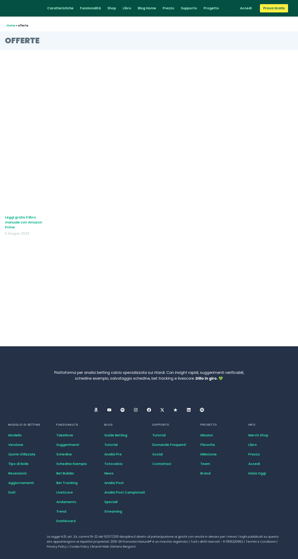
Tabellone (64, 435)
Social (157, 454)
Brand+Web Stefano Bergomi (114, 547)
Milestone (208, 454)
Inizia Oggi (257, 473)
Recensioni (17, 473)
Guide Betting (115, 435)
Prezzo (168, 8)
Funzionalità (90, 8)
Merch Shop (258, 435)
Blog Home (147, 8)
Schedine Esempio (71, 463)
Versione (15, 444)
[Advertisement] (149, 116)
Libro (127, 8)
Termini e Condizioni (261, 542)
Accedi (254, 463)
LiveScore (64, 492)
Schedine (64, 454)
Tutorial (111, 444)
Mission (206, 435)
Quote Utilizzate (21, 454)
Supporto (189, 8)
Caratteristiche (60, 8)
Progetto (211, 8)
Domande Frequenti (169, 444)
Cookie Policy (79, 547)
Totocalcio (113, 463)
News (108, 473)
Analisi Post (114, 483)
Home (11, 26)
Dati (11, 492)
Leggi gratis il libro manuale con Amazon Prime (23, 222)
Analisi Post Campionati (124, 492)
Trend (61, 511)
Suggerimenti (67, 444)
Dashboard (66, 521)
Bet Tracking (67, 483)
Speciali (111, 502)
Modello (15, 435)
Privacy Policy (57, 547)
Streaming (113, 511)
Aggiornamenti (21, 483)
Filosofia (207, 444)
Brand (205, 473)
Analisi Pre (113, 454)
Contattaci (161, 463)
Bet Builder (65, 473)
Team (205, 463)
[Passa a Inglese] (227, 8)
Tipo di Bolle (18, 463)
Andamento (66, 502)
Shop (111, 8)
